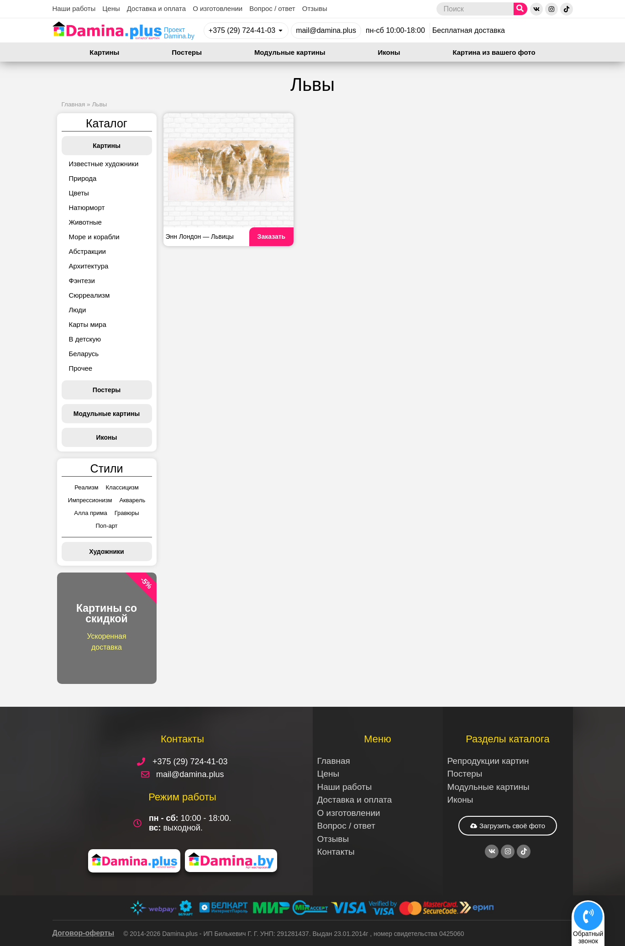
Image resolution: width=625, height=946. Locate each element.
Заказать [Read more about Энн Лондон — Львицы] (271, 236)
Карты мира (87, 324)
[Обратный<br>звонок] (588, 915)
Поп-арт (106, 525)
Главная (73, 104)
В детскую (85, 339)
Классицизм (122, 487)
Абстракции (87, 251)
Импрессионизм (90, 500)
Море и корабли (94, 237)
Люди (77, 310)
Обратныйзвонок (588, 937)
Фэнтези (82, 280)
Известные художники (104, 164)
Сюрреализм (89, 295)
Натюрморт (87, 207)
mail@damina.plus (326, 30)
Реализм (86, 487)
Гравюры (127, 513)
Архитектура (89, 266)
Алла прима (90, 513)
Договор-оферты (84, 933)
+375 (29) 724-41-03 (242, 30)
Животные (85, 222)
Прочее (81, 368)
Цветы (79, 193)
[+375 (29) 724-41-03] (281, 30)
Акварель (132, 500)
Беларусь (84, 353)
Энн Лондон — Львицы (200, 236)
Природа (83, 178)
